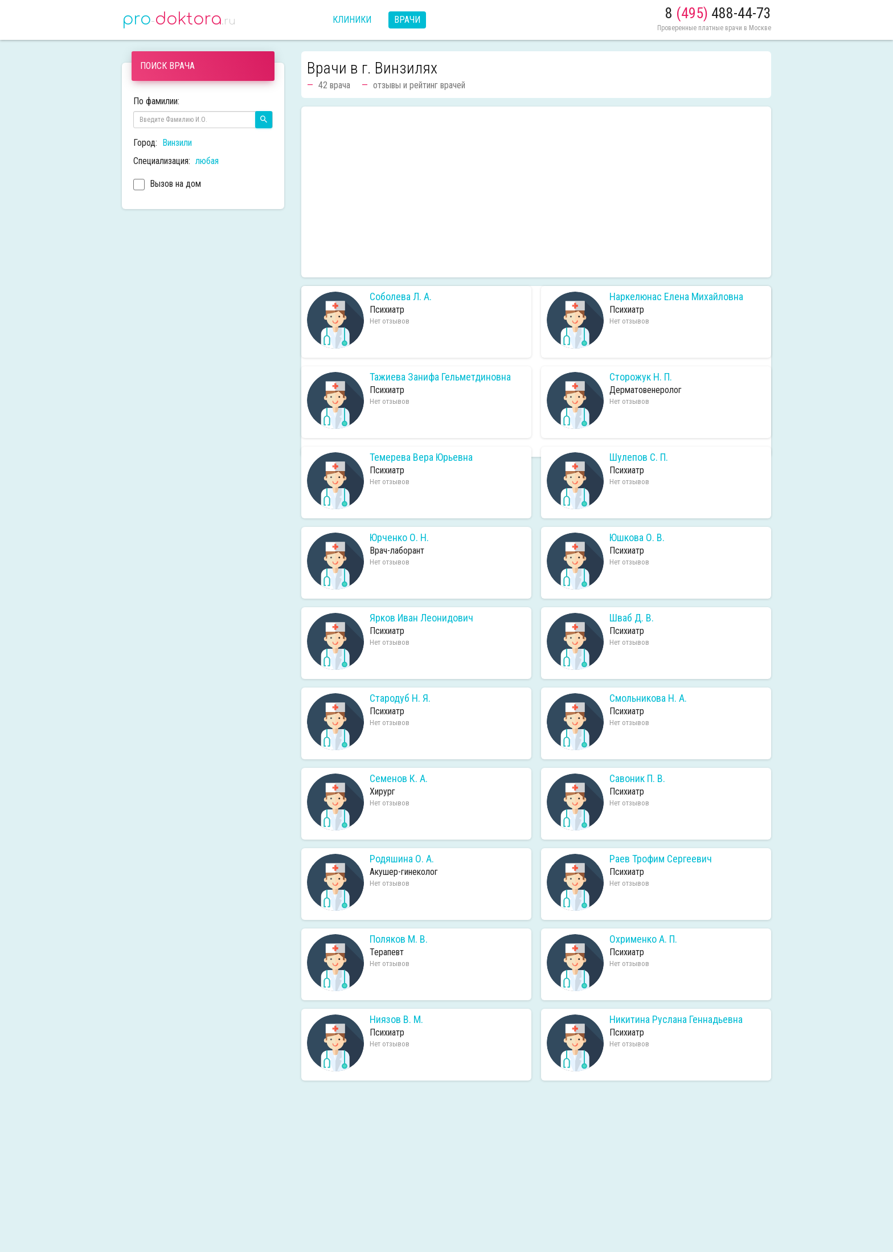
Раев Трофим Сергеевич (660, 859)
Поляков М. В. (399, 939)
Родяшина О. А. (402, 859)
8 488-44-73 (718, 13)
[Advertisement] (536, 192)
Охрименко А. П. (643, 939)
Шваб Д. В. (631, 618)
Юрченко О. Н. (399, 538)
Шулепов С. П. (638, 457)
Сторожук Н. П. (640, 377)
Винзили (177, 142)
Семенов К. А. (399, 779)
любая (207, 161)
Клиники (352, 19)
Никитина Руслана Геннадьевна (676, 1019)
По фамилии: (156, 101)
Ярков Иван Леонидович (421, 618)
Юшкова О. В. (637, 538)
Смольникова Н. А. (648, 698)
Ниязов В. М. (396, 1019)
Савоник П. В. (637, 779)
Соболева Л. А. (401, 297)
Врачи (407, 19)
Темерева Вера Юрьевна (421, 457)
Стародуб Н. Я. (400, 698)
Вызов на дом (167, 185)
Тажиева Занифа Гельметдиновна (440, 377)
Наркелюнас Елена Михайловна (676, 297)
